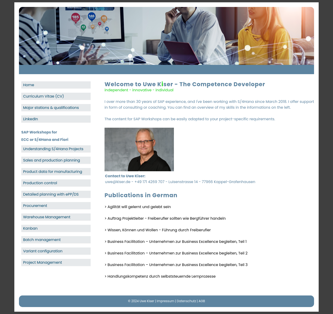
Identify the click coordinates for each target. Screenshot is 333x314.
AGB (202, 301)
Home (28, 85)
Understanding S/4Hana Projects (53, 149)
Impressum (165, 301)
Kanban (30, 228)
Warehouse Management (46, 217)
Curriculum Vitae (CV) (43, 96)
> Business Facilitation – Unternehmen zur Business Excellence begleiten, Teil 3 (176, 264)
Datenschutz (186, 301)
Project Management (42, 262)
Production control (40, 183)
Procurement (35, 205)
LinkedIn (30, 119)
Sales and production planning (51, 160)
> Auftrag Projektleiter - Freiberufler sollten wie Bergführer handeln (165, 218)
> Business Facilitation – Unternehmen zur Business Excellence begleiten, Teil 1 (176, 241)
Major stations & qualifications (51, 107)
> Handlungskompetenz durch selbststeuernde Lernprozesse (160, 276)
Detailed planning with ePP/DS (51, 194)
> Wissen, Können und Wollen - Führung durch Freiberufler (158, 230)
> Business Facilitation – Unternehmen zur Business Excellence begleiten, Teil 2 (176, 253)
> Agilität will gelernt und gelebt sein (138, 206)
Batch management (42, 239)
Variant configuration (42, 251)
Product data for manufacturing (52, 171)
